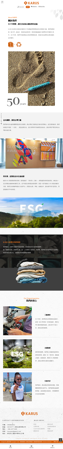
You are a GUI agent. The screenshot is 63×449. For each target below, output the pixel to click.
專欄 (48, 428)
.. (52, 441)
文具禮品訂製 (18, 438)
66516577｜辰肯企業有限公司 (16, 427)
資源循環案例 (51, 426)
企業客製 (36, 426)
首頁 (35, 424)
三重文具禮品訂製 (33, 438)
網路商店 (36, 431)
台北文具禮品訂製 (25, 438)
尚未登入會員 (1, 119)
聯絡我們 (50, 431)
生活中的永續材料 (39, 428)
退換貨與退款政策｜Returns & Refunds (42, 441)
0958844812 (11, 424)
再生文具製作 (45, 438)
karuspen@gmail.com (14, 431)
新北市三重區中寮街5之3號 (15, 433)
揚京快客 (9, 441)
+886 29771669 (12, 429)
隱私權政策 (22, 441)
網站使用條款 (29, 441)
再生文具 (39, 438)
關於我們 (50, 424)
